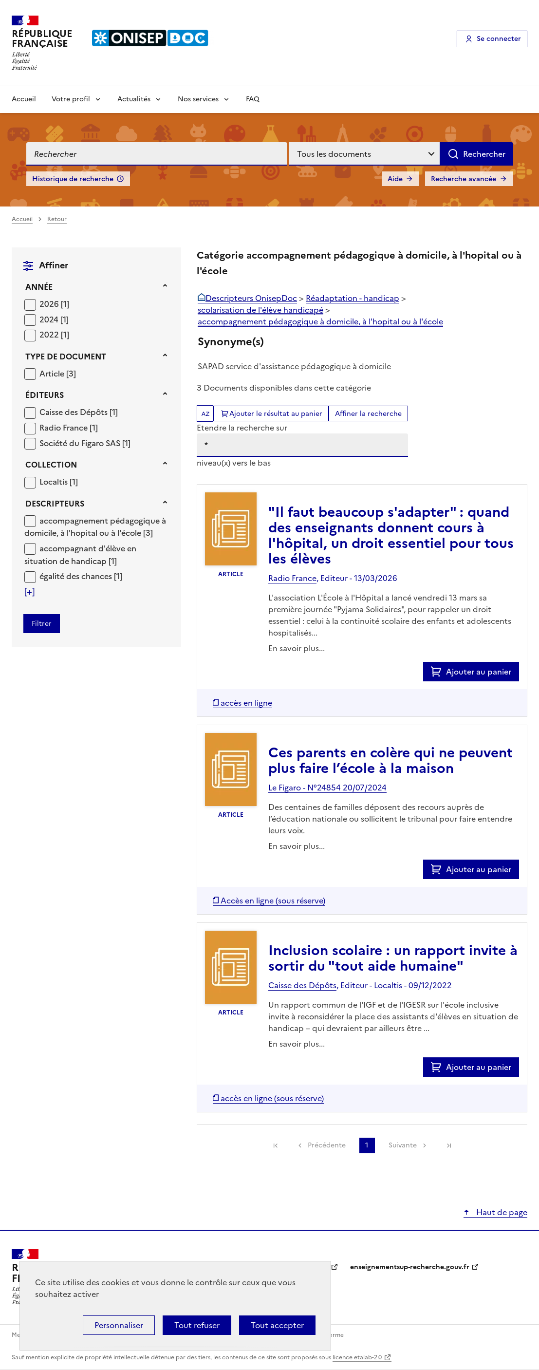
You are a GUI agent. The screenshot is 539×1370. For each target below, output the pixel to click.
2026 (50, 304)
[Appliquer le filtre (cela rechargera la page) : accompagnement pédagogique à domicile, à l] (95, 527)
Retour (57, 219)
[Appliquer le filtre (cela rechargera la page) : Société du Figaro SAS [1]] (84, 443)
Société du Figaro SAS (80, 443)
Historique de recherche (72, 179)
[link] (275, 1145)
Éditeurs (44, 395)
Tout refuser (197, 1325)
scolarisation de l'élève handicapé (260, 310)
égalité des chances (76, 576)
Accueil (24, 99)
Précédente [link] (327, 1145)
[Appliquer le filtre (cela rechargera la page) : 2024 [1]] (54, 319)
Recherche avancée (463, 179)
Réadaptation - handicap (352, 298)
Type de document (65, 356)
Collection (51, 464)
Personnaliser (118, 1325)
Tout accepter (277, 1325)
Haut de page (500, 1212)
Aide (395, 179)
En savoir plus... (296, 648)
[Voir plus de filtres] (29, 592)
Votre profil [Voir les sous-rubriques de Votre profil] (71, 99)
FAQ (253, 99)
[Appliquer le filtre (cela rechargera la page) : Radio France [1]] (68, 427)
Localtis (54, 482)
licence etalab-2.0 (357, 1357)
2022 (50, 334)
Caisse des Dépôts (74, 412)
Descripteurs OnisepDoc (251, 298)
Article (52, 373)
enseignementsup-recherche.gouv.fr (409, 1267)
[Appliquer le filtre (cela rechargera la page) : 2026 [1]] (54, 303)
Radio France (64, 427)
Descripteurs (54, 503)
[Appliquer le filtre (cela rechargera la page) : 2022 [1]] (54, 334)
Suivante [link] (403, 1145)
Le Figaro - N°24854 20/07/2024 (327, 787)
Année (39, 287)
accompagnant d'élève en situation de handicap (80, 555)
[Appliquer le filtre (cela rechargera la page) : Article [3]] (57, 373)
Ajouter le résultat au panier (275, 414)
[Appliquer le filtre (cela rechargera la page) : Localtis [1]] (58, 481)
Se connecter (499, 39)
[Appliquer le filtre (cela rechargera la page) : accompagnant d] (80, 554)
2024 (49, 319)
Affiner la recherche (368, 414)
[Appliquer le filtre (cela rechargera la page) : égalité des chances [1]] (80, 575)
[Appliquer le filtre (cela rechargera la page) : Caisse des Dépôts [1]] (78, 411)
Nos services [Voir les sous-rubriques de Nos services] (198, 99)
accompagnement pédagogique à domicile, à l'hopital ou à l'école (95, 527)
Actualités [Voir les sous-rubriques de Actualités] (133, 99)
